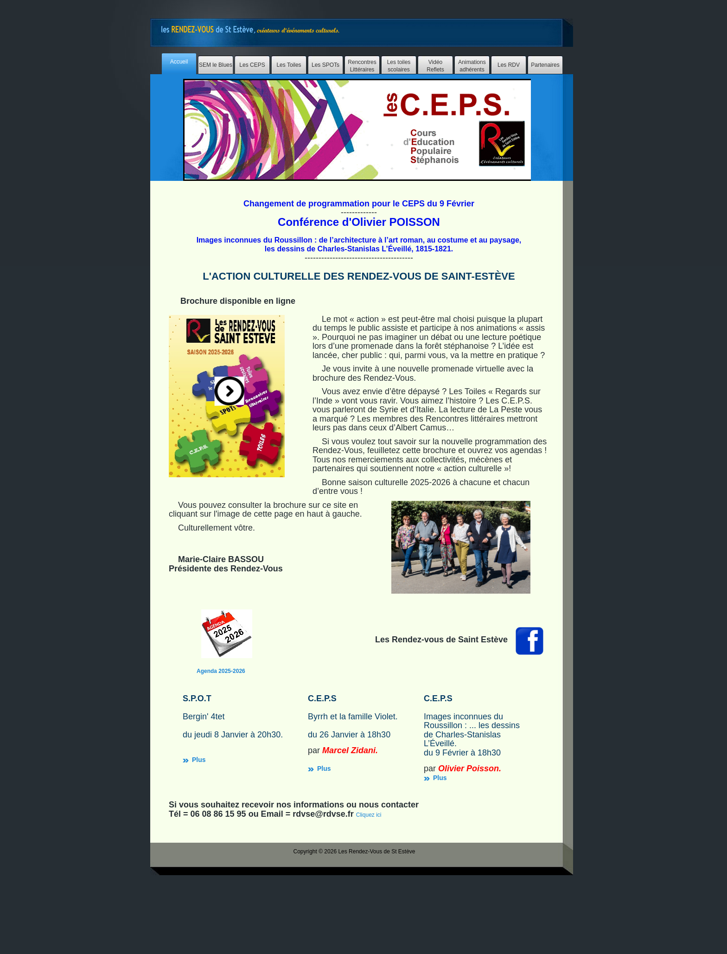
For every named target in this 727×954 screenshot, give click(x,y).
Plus (287, 739)
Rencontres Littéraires (362, 66)
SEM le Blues (215, 65)
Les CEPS (252, 65)
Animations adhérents (471, 66)
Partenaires (545, 65)
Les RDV (508, 65)
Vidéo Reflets (435, 66)
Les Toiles (288, 65)
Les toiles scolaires (399, 66)
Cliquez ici (369, 874)
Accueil (179, 61)
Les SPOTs (325, 65)
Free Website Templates (252, 29)
